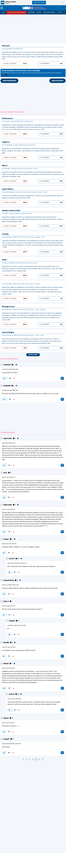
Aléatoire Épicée (49, 12)
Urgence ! (6, 142)
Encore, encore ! (33, 354)
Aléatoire (31, 12)
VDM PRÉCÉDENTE (9, 81)
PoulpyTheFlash (8, 580)
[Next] (23, 759)
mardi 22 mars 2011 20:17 (9, 647)
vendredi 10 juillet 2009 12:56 (10, 369)
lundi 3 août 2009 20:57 (8, 443)
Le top (59, 12)
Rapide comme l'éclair (11, 211)
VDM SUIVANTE (57, 81)
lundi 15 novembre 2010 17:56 (10, 585)
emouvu (12, 694)
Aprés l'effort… (8, 189)
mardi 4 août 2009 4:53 (8, 477)
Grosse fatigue (8, 332)
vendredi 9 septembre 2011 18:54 (16, 625)
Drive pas (6, 46)
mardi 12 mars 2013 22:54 (14, 699)
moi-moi (12, 558)
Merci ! (5, 166)
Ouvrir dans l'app (39, 2)
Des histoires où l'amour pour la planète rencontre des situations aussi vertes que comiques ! (31, 73)
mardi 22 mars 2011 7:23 (8, 606)
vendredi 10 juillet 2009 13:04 (10, 390)
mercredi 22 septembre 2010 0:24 (17, 563)
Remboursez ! (7, 118)
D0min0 (6, 663)
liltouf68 (6, 642)
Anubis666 (7, 386)
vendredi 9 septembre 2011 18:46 (11, 743)
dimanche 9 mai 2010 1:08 (9, 543)
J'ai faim (5, 234)
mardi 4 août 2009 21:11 (8, 509)
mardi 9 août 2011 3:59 (8, 722)
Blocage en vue (8, 307)
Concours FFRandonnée (16, 12)
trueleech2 (7, 365)
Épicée (39, 12)
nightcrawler (7, 438)
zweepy (6, 539)
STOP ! (4, 260)
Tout (3, 12)
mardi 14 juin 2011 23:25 (8, 668)
